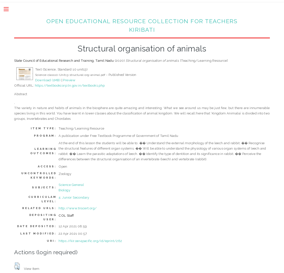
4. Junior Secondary (74, 197)
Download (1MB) (48, 80)
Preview (69, 80)
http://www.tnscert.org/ (78, 208)
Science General (71, 185)
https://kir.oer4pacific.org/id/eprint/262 (90, 241)
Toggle (9, 9)
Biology (64, 190)
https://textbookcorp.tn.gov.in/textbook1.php (70, 85)
